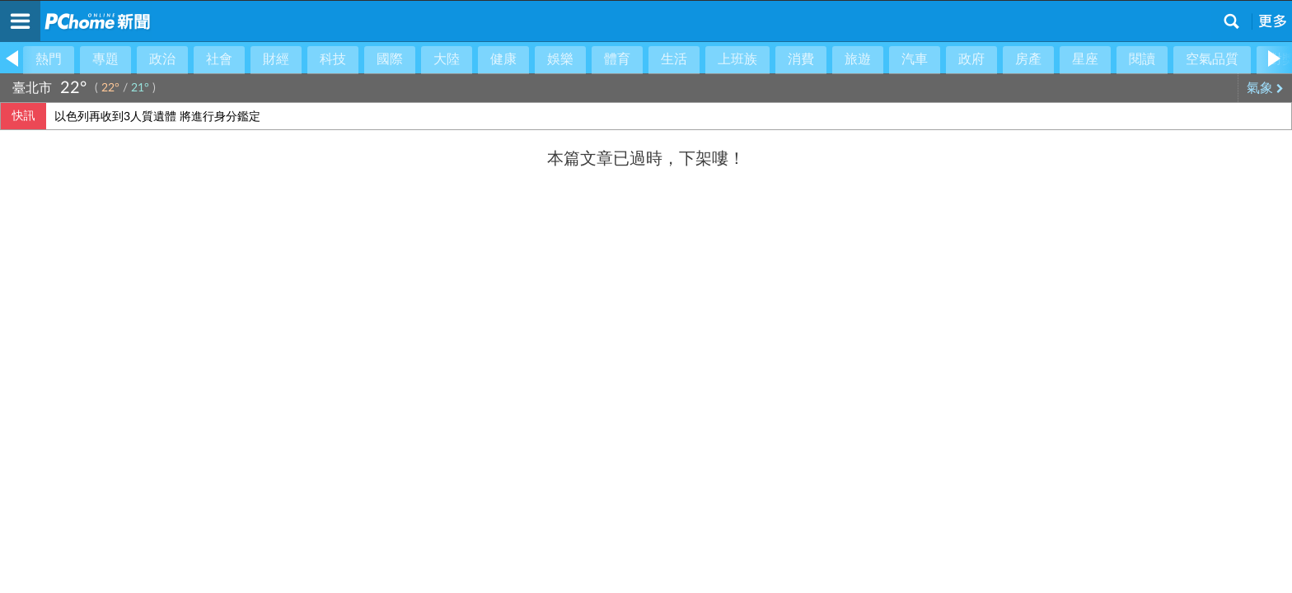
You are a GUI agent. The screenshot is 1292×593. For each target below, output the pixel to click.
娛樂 (560, 59)
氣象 (1265, 88)
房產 (1028, 59)
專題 (105, 59)
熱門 (48, 59)
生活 (674, 59)
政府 (971, 59)
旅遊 (858, 59)
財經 (276, 59)
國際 (390, 59)
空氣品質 (1212, 59)
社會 (219, 59)
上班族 (737, 59)
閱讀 (1142, 59)
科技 (333, 59)
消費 (801, 59)
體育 (617, 59)
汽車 (914, 59)
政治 (162, 59)
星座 (1085, 59)
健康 (503, 59)
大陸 (446, 59)
